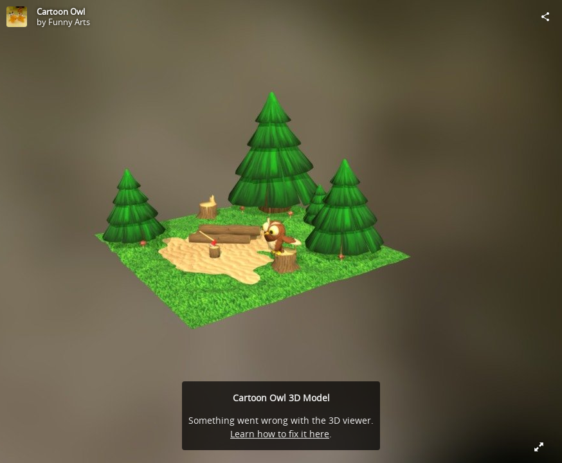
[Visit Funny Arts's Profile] (16, 16)
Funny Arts (69, 22)
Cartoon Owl (61, 11)
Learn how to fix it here (279, 434)
